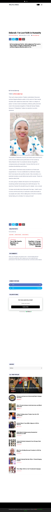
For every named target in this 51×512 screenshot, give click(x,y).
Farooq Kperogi (35, 35)
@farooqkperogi (17, 94)
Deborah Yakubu (18, 234)
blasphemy (11, 234)
